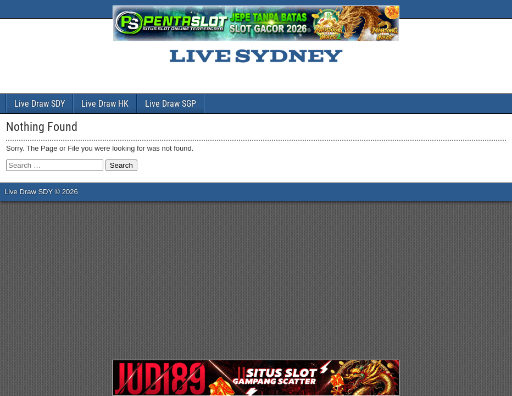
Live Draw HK (105, 103)
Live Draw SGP (170, 103)
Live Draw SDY (39, 103)
